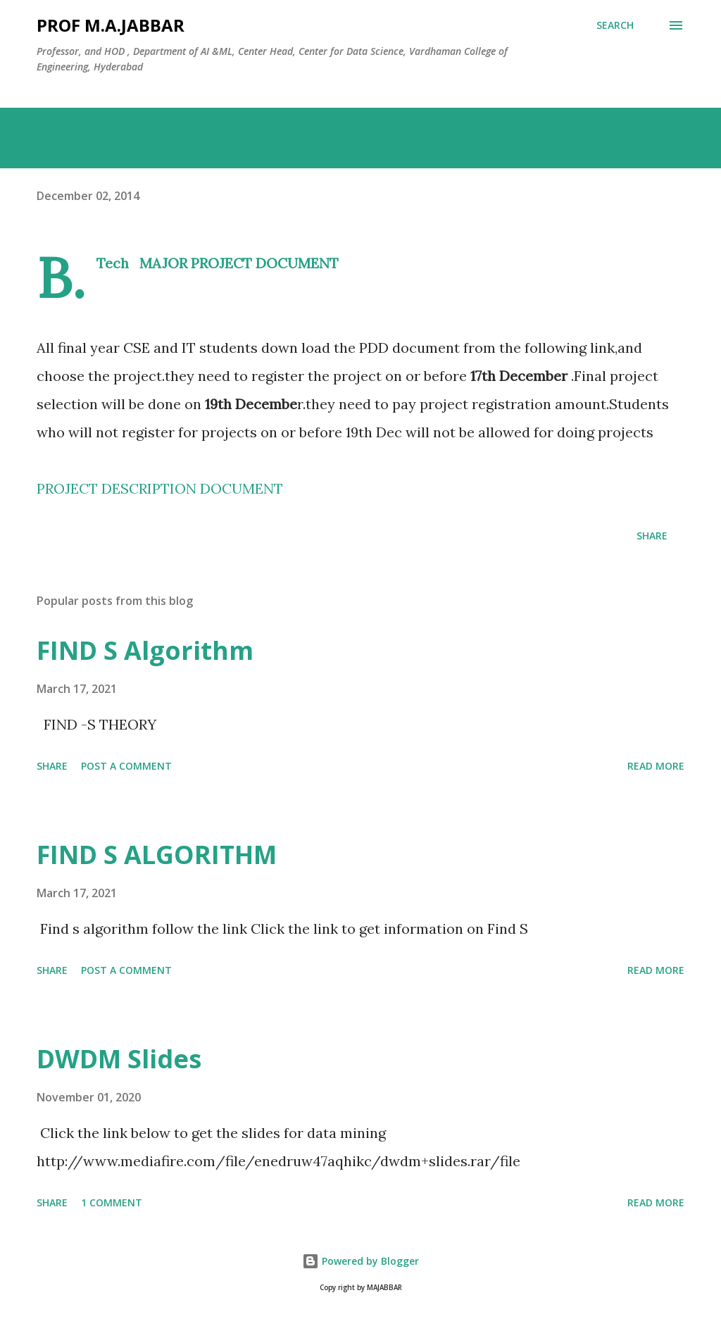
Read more (655, 766)
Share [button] (652, 535)
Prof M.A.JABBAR (110, 25)
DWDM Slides (119, 1059)
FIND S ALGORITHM (157, 854)
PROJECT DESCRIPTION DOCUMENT (160, 488)
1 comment (111, 1202)
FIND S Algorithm (145, 650)
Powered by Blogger (360, 1261)
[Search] (615, 25)
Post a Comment (126, 766)
